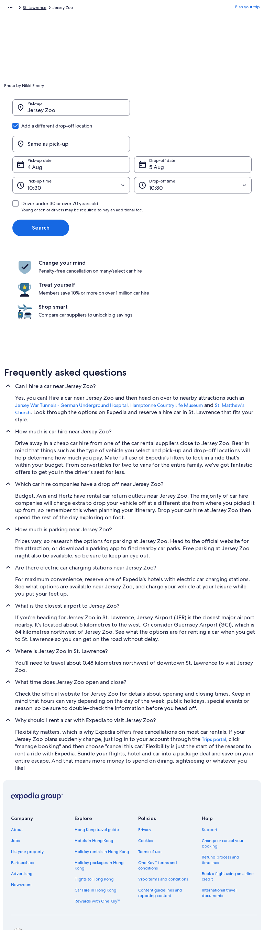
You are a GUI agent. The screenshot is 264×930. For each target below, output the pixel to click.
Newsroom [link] (21, 831)
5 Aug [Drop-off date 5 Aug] (156, 134)
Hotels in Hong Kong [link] (94, 787)
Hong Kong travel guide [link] (97, 776)
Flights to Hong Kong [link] (94, 825)
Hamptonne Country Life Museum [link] (166, 351)
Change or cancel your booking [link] (222, 789)
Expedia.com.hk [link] (19, 8)
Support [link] (209, 776)
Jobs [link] (15, 787)
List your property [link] (27, 798)
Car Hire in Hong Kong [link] (95, 836)
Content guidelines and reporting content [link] (160, 839)
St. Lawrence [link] (91, 8)
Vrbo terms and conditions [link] (163, 825)
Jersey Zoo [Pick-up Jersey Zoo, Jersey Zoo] (41, 113)
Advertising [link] (21, 820)
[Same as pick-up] (193, 111)
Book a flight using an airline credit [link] (228, 822)
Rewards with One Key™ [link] (97, 847)
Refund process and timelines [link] (220, 806)
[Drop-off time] (193, 152)
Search (41, 194)
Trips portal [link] (214, 686)
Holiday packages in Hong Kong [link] (99, 811)
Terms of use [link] (150, 798)
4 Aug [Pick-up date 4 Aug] (35, 134)
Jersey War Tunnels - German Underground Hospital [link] (71, 351)
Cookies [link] (145, 787)
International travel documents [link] (219, 839)
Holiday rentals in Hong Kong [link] (102, 798)
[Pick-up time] (71, 152)
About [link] (17, 776)
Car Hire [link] (47, 8)
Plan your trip (247, 8)
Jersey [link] (68, 8)
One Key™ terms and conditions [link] (157, 811)
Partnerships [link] (22, 809)
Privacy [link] (144, 776)
